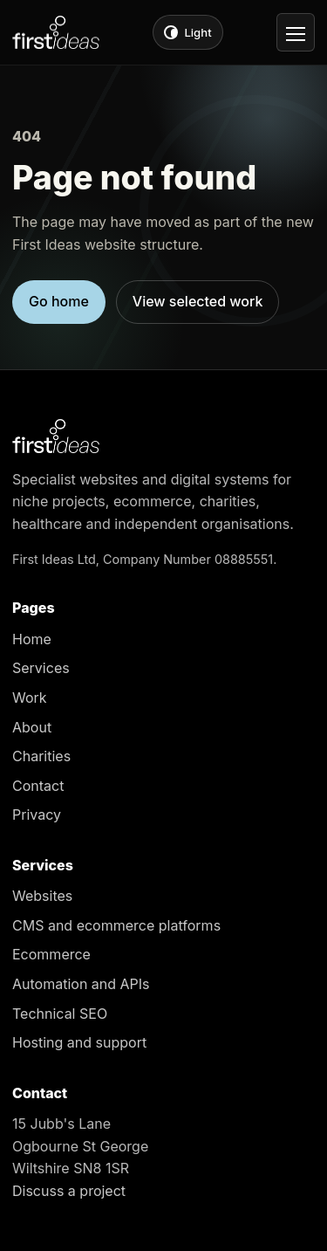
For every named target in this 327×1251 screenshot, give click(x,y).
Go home (59, 301)
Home (31, 639)
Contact (38, 785)
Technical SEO (59, 1013)
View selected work (198, 301)
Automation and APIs (81, 984)
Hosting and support (79, 1042)
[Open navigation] (295, 32)
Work (29, 697)
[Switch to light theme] (187, 32)
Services (41, 668)
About (31, 727)
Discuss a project (69, 1190)
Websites (42, 895)
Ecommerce (51, 954)
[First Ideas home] (55, 33)
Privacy (36, 814)
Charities (41, 756)
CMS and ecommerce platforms (116, 925)
